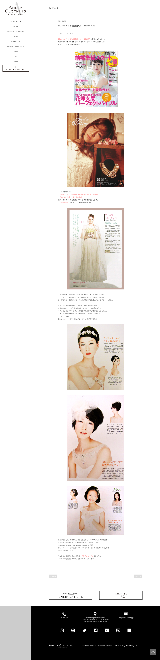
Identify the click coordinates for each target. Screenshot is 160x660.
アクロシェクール (86, 308)
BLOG (16, 51)
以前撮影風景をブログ (85, 311)
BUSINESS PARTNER (105, 646)
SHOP (16, 36)
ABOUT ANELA (15, 21)
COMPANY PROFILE (89, 646)
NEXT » (138, 576)
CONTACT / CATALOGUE (15, 46)
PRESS (16, 61)
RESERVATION (15, 41)
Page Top (153, 652)
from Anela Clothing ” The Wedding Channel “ (73, 545)
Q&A (15, 56)
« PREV (53, 576)
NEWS (16, 26)
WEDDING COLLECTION (15, 31)
